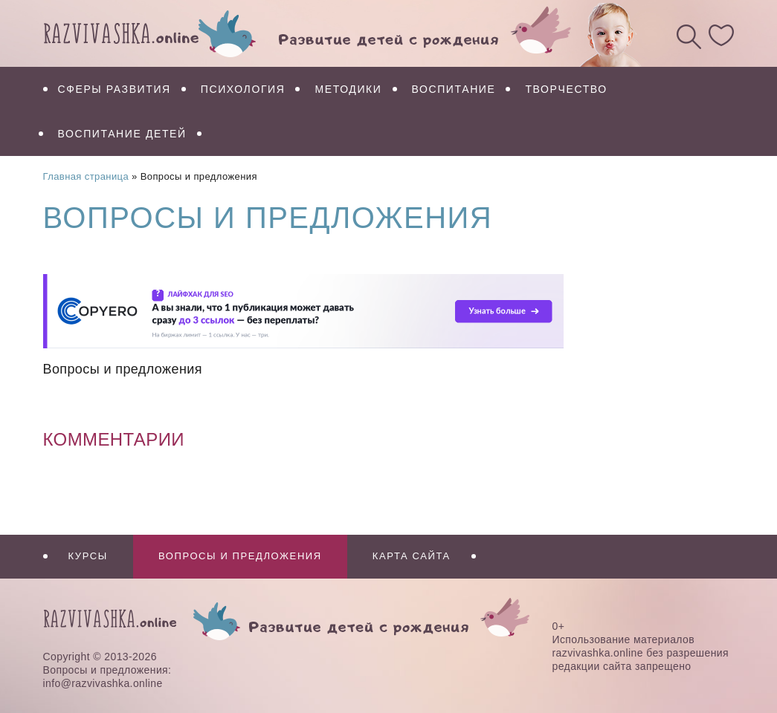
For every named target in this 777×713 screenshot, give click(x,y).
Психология (243, 89)
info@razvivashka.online (103, 683)
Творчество (566, 89)
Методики (348, 89)
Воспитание (454, 89)
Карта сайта (412, 555)
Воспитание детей (122, 134)
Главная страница (86, 176)
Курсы (88, 555)
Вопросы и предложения (240, 555)
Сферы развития (114, 89)
